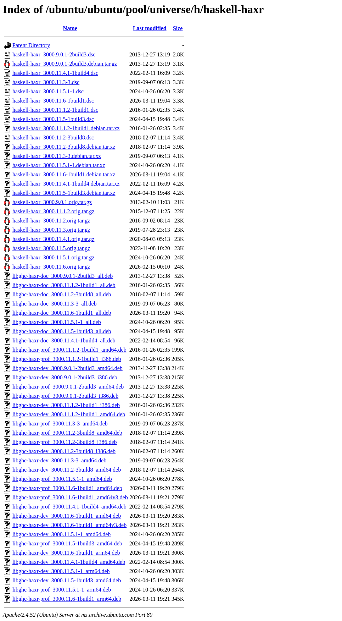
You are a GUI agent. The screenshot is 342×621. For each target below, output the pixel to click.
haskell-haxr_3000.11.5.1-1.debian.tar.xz (58, 165)
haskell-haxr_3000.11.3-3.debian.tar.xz (56, 156)
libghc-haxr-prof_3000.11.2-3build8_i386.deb (64, 442)
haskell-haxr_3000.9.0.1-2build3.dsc (54, 54)
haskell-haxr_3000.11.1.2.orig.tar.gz (53, 211)
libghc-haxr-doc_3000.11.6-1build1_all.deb (61, 313)
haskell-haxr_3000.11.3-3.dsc (45, 82)
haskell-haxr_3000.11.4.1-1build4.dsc (55, 73)
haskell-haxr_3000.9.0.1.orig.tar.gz (52, 202)
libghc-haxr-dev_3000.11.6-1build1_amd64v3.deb (69, 525)
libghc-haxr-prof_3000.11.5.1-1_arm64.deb (61, 590)
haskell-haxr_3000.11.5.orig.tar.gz (51, 248)
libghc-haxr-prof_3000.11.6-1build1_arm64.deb (66, 599)
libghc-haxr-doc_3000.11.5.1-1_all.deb (56, 322)
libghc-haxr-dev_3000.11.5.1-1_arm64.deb (61, 571)
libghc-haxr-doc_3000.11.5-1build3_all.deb (61, 331)
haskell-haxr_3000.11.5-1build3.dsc (53, 119)
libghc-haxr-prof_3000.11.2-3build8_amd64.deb (67, 433)
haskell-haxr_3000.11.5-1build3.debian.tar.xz (63, 193)
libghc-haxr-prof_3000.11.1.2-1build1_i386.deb (66, 359)
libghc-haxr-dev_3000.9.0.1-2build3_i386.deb (64, 377)
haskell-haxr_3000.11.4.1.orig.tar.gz (53, 239)
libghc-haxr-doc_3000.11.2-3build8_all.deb (61, 294)
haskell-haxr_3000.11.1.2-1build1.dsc (55, 110)
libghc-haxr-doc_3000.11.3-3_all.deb (54, 304)
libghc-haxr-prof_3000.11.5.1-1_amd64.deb (62, 479)
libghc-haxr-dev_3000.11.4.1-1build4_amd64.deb (68, 562)
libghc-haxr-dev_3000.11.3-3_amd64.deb (59, 460)
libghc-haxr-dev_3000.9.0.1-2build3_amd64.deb (67, 368)
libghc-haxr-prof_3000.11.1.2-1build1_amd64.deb (69, 350)
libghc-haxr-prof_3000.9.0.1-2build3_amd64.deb (68, 387)
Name (70, 28)
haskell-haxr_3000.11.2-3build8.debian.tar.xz (63, 147)
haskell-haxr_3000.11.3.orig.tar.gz (51, 230)
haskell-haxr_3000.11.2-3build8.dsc (53, 137)
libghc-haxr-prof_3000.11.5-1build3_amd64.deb (67, 543)
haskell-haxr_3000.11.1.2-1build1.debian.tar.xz (65, 128)
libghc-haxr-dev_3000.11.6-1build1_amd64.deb (66, 516)
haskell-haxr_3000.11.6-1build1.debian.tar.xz (63, 174)
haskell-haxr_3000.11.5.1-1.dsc (48, 91)
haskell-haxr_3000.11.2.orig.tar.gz (51, 221)
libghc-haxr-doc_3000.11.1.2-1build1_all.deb (64, 285)
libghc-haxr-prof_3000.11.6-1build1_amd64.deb (67, 488)
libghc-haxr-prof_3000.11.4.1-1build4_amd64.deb (69, 507)
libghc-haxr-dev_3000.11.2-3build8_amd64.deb (66, 470)
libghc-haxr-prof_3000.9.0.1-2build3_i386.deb (65, 396)
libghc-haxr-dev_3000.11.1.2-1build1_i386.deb (66, 405)
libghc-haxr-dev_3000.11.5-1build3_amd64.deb (66, 580)
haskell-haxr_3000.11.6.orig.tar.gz (51, 267)
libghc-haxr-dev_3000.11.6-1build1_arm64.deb (66, 553)
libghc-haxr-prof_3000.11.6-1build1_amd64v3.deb (70, 497)
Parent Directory (31, 45)
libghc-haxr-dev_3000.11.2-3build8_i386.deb (64, 451)
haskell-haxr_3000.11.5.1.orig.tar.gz (53, 257)
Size (178, 28)
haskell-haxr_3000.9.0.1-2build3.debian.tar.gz (64, 64)
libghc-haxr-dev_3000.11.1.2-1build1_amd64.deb (68, 414)
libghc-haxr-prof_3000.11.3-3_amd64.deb (60, 424)
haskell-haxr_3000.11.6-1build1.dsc (53, 101)
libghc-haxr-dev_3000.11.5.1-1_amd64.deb (61, 534)
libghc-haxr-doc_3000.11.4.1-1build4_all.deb (64, 340)
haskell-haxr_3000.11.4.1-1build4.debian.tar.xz (65, 184)
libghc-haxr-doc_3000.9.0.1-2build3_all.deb (62, 276)
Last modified (150, 28)
